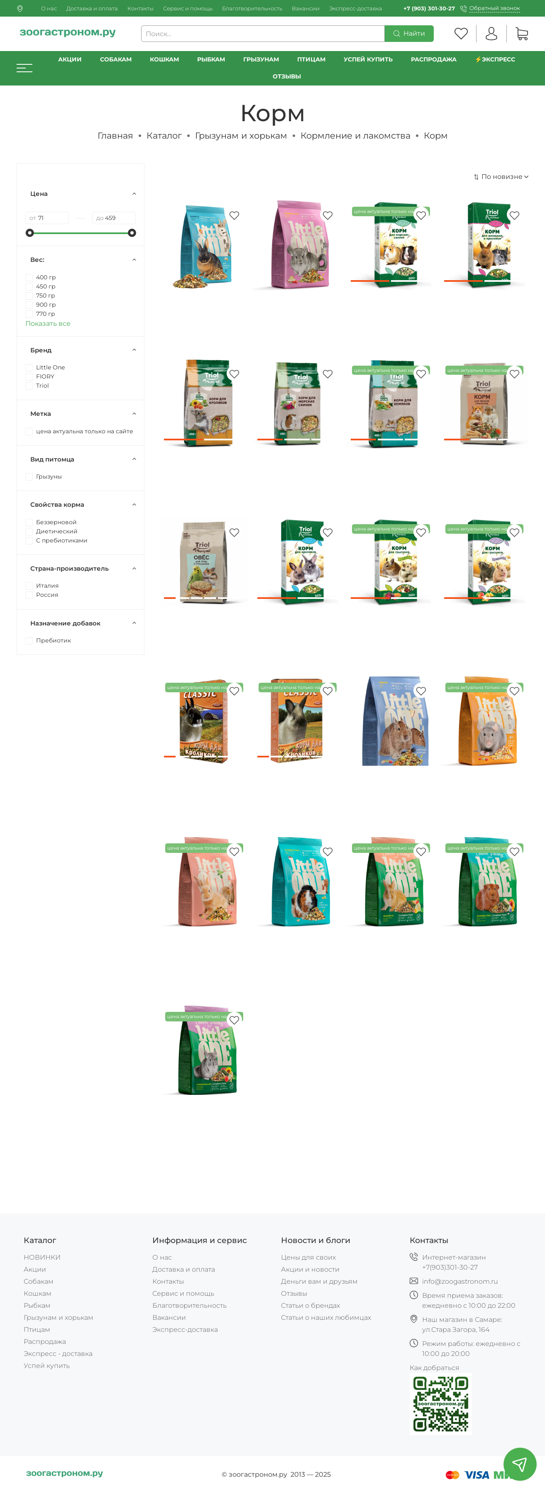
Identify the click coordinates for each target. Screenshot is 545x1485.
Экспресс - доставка (58, 1354)
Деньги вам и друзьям (319, 1281)
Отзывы (287, 76)
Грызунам (261, 59)
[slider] (29, 233)
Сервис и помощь (188, 8)
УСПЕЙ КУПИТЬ (368, 59)
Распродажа (45, 1342)
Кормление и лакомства (356, 135)
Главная (115, 135)
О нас (49, 8)
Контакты (140, 8)
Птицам (311, 59)
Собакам (116, 59)
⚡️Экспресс (495, 59)
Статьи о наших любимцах (326, 1317)
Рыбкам (211, 59)
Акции (70, 59)
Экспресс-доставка (355, 8)
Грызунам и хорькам (241, 135)
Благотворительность (252, 8)
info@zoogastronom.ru (460, 1281)
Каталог (164, 135)
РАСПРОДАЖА (434, 59)
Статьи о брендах (310, 1305)
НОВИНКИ (42, 1257)
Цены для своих (308, 1257)
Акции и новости (310, 1269)
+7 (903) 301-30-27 (429, 8)
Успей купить (47, 1366)
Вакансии (306, 8)
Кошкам (164, 59)
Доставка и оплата (92, 8)
